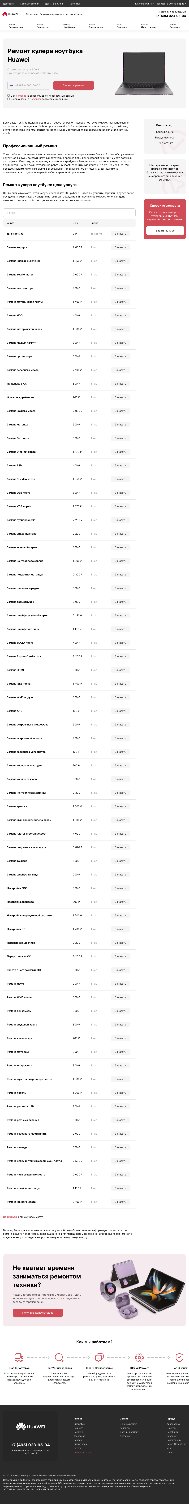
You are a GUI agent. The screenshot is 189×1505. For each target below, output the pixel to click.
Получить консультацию (37, 1313)
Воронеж (172, 1437)
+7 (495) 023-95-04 (166, 16)
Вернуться (10, 1217)
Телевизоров (96, 26)
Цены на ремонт (54, 3)
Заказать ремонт (73, 86)
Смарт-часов (148, 26)
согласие (21, 96)
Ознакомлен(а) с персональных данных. (37, 99)
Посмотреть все (82, 1453)
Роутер (78, 1449)
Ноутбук (78, 1433)
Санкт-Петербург (176, 1445)
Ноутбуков (69, 26)
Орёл (169, 1453)
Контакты (74, 3)
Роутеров (175, 26)
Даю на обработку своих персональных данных (40, 96)
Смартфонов (16, 26)
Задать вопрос (165, 231)
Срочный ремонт (29, 3)
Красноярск (173, 1425)
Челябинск (173, 1433)
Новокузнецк (174, 1441)
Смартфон (79, 1425)
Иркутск (171, 1429)
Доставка (8, 3)
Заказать (120, 234)
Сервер (78, 1441)
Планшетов (43, 26)
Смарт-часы (80, 1445)
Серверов (121, 26)
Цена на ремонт (128, 1425)
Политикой (35, 99)
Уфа (169, 1449)
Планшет (78, 1429)
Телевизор (79, 1437)
